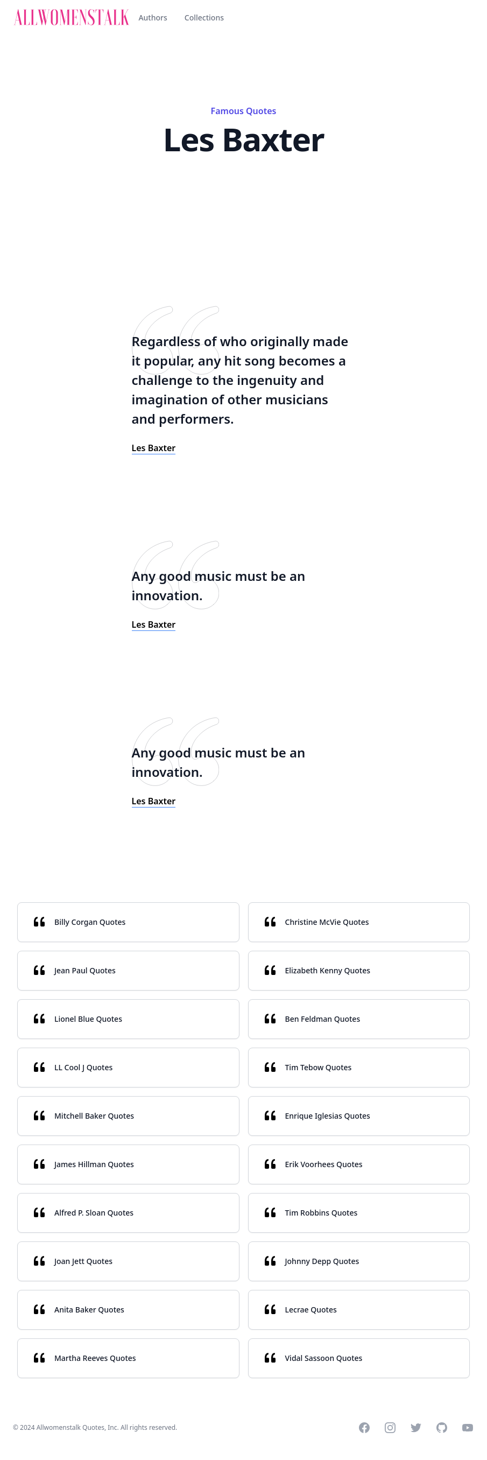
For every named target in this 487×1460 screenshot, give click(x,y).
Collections (204, 17)
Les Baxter (154, 448)
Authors (152, 17)
